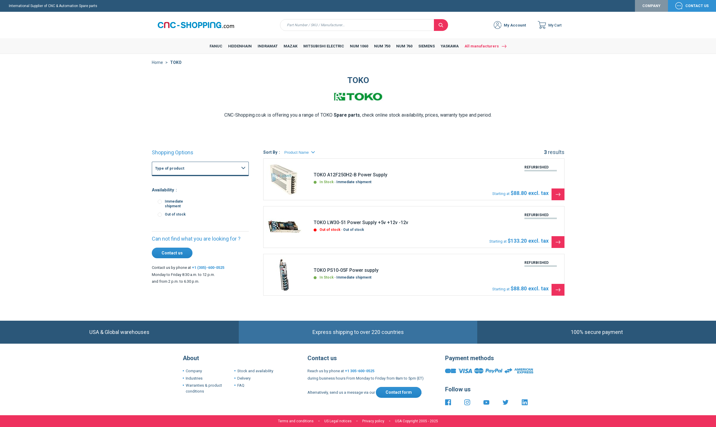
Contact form (399, 392)
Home (157, 62)
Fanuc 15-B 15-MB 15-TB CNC (198, 257)
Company (651, 6)
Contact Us (697, 6)
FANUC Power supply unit (194, 193)
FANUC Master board (190, 212)
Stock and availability (255, 371)
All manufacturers (482, 46)
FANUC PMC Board (189, 238)
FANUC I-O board (187, 225)
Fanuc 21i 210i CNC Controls (197, 251)
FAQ (240, 385)
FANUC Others (185, 205)
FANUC (167, 183)
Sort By (270, 152)
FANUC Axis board (188, 231)
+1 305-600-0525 (359, 371)
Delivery (244, 378)
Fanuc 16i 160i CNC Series (195, 244)
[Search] (441, 25)
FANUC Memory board (192, 218)
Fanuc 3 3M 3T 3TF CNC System (200, 264)
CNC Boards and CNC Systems (193, 188)
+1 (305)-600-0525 (208, 267)
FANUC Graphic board (191, 199)
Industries (194, 378)
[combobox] (357, 25)
